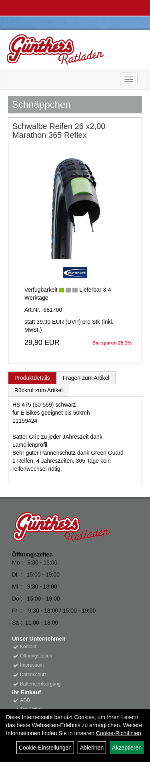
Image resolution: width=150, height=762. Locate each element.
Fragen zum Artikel (86, 378)
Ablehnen (92, 747)
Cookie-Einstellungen (45, 747)
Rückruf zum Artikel (38, 390)
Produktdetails (32, 378)
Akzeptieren (127, 747)
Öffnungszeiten (36, 656)
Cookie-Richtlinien (118, 733)
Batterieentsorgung (40, 684)
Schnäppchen (41, 104)
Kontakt (28, 646)
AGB (25, 700)
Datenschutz (33, 674)
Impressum (32, 665)
